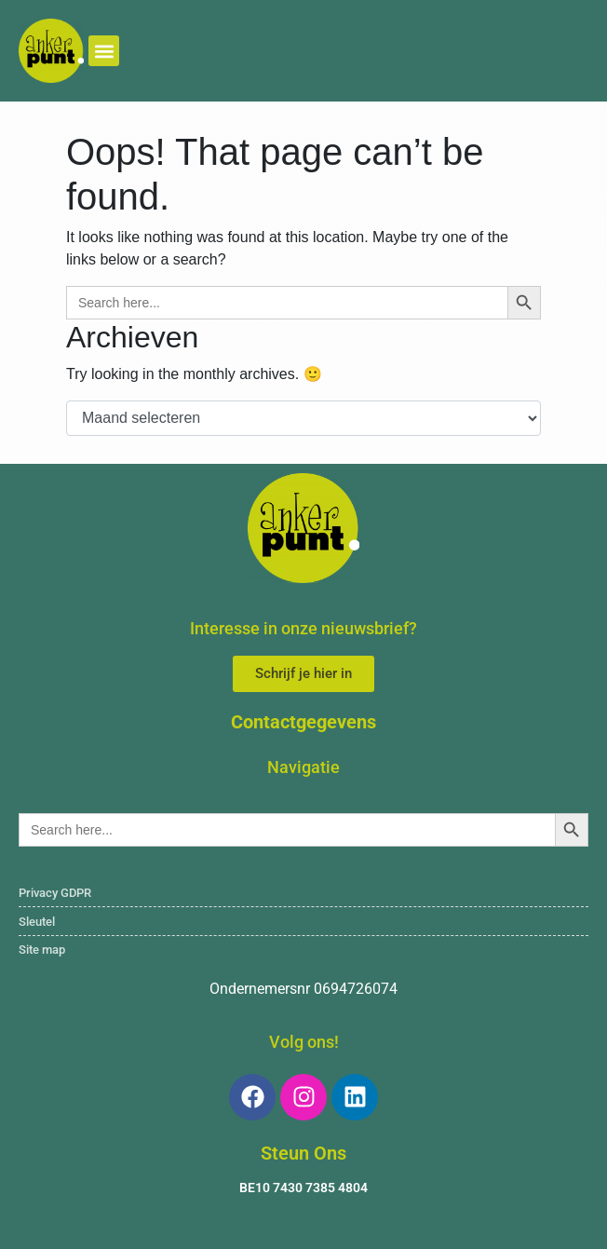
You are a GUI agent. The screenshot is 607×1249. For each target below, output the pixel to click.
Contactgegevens (303, 722)
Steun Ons (303, 1153)
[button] (103, 50)
